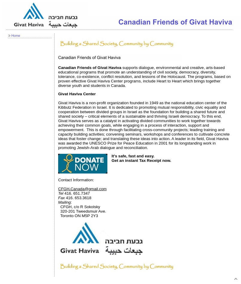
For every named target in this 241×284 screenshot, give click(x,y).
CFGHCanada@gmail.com (82, 189)
